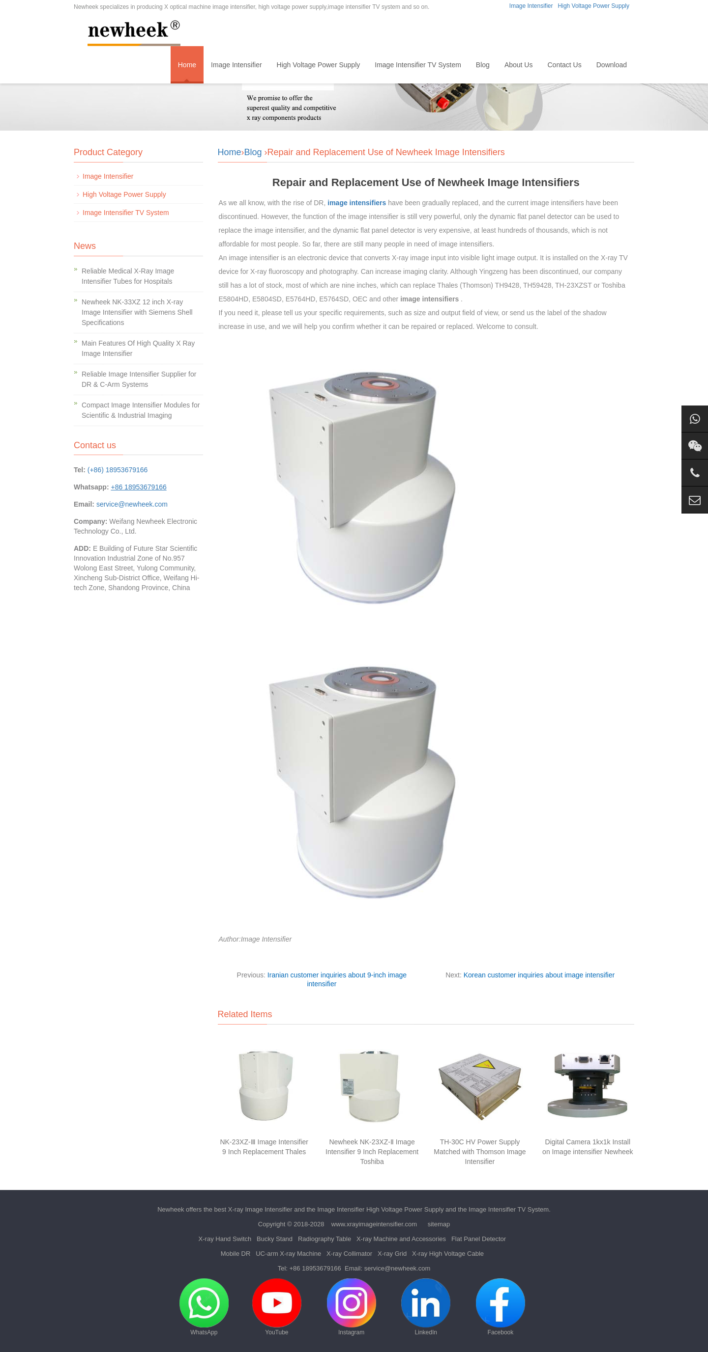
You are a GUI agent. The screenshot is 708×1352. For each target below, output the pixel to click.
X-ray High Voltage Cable (448, 1253)
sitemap (439, 1224)
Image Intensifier (531, 5)
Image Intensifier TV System (418, 65)
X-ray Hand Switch (225, 1239)
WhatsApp (204, 1307)
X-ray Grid (392, 1253)
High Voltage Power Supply (593, 5)
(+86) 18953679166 (118, 470)
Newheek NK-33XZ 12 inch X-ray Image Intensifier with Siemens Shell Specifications (137, 312)
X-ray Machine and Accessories (401, 1239)
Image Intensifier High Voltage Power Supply (380, 1209)
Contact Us (564, 65)
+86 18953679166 (315, 1268)
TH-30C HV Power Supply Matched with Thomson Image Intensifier (480, 1151)
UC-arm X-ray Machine (288, 1253)
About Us (518, 65)
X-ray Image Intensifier (260, 1209)
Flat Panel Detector (478, 1239)
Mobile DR (236, 1253)
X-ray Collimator (349, 1253)
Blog (483, 65)
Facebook (500, 1307)
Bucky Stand (275, 1239)
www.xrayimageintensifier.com (374, 1224)
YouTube (276, 1307)
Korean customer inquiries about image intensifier (539, 975)
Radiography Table (324, 1239)
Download (611, 65)
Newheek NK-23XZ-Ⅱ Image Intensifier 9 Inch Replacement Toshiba (371, 1151)
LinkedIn (425, 1307)
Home (187, 65)
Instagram (351, 1307)
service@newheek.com (132, 504)
